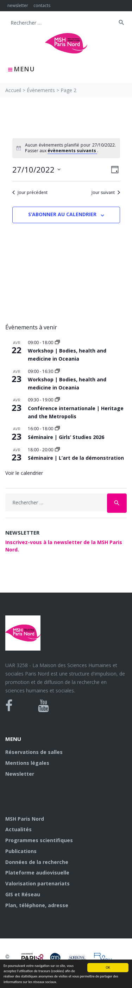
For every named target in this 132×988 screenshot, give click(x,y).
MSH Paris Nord (24, 818)
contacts (41, 5)
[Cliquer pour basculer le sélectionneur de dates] (36, 169)
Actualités (18, 829)
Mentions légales (27, 763)
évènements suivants (72, 151)
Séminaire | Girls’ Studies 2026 (66, 437)
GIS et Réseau (22, 894)
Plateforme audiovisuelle (37, 872)
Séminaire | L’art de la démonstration (76, 457)
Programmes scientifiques (39, 840)
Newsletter (19, 773)
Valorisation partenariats (37, 883)
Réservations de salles (34, 752)
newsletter (17, 5)
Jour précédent (30, 192)
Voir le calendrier (24, 473)
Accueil (13, 90)
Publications (21, 851)
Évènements (41, 90)
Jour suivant (106, 192)
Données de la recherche (36, 862)
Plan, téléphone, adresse (36, 905)
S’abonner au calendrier (62, 214)
